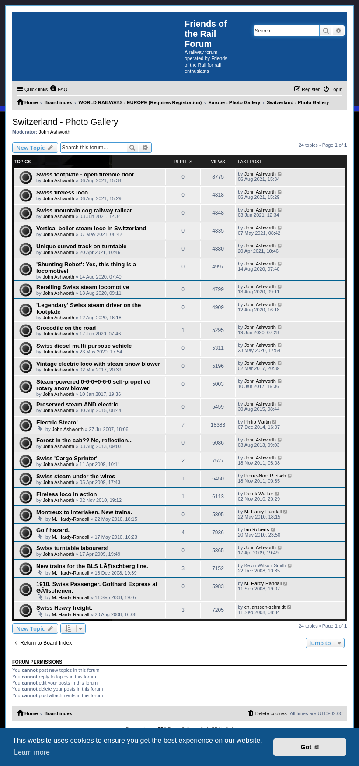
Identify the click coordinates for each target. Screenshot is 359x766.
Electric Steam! (57, 422)
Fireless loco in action (66, 494)
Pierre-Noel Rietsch (265, 475)
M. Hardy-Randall (71, 519)
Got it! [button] (310, 747)
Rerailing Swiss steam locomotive (82, 287)
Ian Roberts (256, 529)
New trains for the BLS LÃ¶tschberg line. (92, 566)
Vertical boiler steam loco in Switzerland (91, 228)
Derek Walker (258, 493)
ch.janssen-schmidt (265, 607)
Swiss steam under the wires (75, 476)
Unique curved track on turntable (81, 246)
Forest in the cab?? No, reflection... (84, 440)
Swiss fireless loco (62, 192)
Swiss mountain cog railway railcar (84, 210)
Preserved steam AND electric (77, 404)
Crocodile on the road (66, 328)
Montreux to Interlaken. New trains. (84, 512)
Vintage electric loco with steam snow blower (98, 363)
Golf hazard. (53, 530)
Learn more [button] (32, 752)
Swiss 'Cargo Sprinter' (67, 458)
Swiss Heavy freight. (64, 607)
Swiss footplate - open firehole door (85, 174)
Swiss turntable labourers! (72, 548)
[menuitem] (58, 89)
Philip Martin (257, 421)
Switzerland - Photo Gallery (65, 122)
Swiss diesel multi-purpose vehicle (84, 345)
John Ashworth (54, 131)
